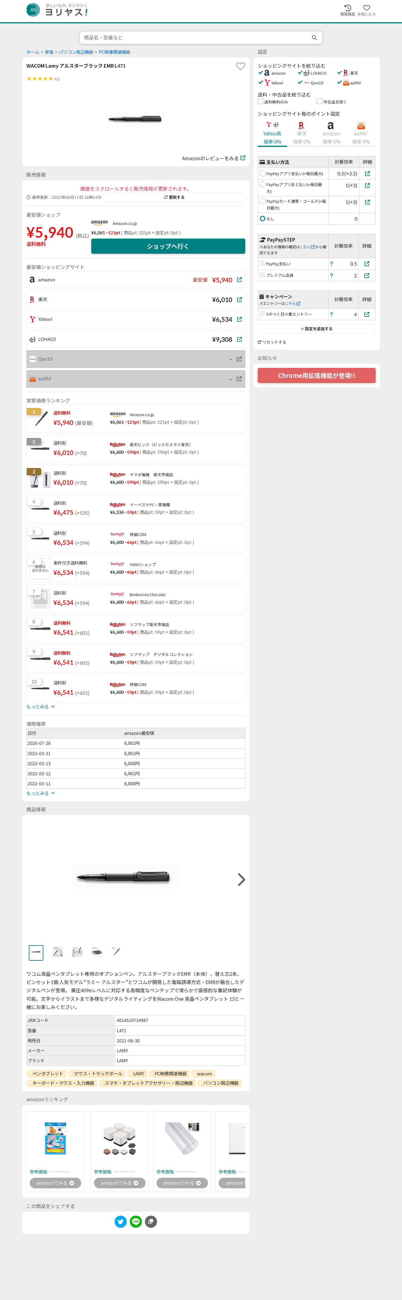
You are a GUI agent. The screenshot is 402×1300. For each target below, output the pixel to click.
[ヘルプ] (331, 264)
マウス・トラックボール (98, 1073)
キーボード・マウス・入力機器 (63, 1083)
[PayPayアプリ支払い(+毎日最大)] (367, 173)
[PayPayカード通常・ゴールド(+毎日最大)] (367, 202)
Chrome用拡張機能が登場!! (317, 375)
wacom (204, 1073)
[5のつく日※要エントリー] (367, 314)
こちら (307, 247)
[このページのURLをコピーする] (151, 1222)
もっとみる (40, 706)
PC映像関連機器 (114, 52)
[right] (240, 879)
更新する (174, 197)
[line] (135, 1223)
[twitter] (120, 1223)
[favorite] (240, 66)
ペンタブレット (47, 1073)
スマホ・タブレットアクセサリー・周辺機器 (149, 1083)
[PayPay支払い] (367, 264)
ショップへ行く (168, 246)
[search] (315, 38)
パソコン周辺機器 (76, 52)
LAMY (138, 1073)
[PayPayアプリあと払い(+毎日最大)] (367, 185)
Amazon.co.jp (125, 223)
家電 (49, 52)
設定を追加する (317, 328)
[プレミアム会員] (367, 275)
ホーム (32, 52)
